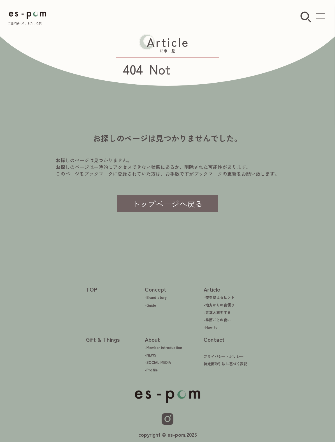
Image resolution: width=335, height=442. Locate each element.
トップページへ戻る (167, 203)
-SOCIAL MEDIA (158, 362)
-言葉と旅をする (217, 312)
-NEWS (150, 355)
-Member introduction (163, 347)
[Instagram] (167, 419)
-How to (211, 327)
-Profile (151, 370)
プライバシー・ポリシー (224, 356)
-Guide (150, 305)
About (152, 339)
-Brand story (156, 297)
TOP (91, 289)
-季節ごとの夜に (217, 319)
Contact (214, 339)
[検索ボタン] (305, 17)
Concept (155, 289)
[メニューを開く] (320, 16)
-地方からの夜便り (219, 305)
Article (212, 289)
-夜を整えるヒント (219, 297)
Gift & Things (103, 339)
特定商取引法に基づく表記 (225, 363)
